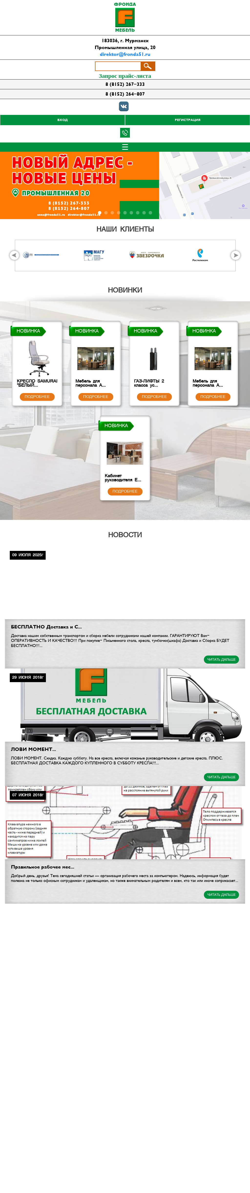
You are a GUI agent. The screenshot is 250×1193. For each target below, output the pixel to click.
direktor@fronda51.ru (125, 54)
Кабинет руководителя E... (125, 479)
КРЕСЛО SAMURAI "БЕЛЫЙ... (37, 384)
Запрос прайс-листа (125, 76)
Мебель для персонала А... (95, 384)
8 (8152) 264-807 (125, 94)
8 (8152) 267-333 (125, 84)
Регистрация (187, 120)
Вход (62, 120)
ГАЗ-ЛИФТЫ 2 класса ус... (154, 384)
